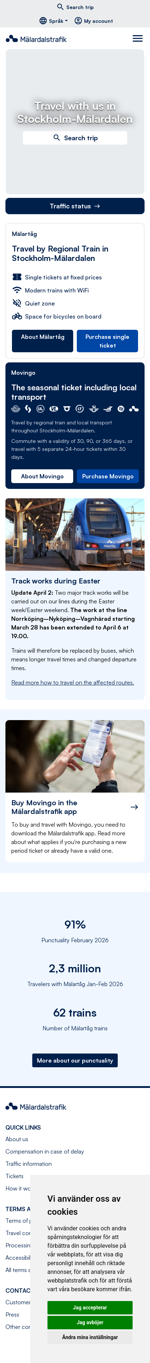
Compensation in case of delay (44, 1151)
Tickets (14, 1176)
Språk (51, 20)
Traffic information (28, 1163)
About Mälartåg (42, 336)
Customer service (27, 1302)
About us (16, 1139)
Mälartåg (24, 233)
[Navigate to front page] (39, 38)
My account (93, 20)
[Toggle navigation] (138, 38)
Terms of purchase (29, 1220)
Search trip (75, 7)
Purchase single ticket (107, 341)
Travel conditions (27, 1233)
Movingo (23, 372)
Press (12, 1314)
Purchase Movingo (108, 476)
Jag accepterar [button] (90, 1307)
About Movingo (42, 476)
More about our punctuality (75, 1060)
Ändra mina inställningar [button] (90, 1337)
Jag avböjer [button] (90, 1322)
